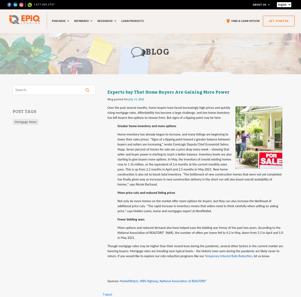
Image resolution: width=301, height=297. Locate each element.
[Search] (50, 90)
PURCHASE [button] (60, 21)
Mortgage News (26, 122)
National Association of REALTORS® (183, 281)
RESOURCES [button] (106, 21)
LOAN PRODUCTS (132, 21)
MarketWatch (129, 281)
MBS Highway (149, 281)
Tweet (107, 294)
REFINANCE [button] (83, 21)
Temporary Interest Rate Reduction (228, 256)
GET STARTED (279, 21)
